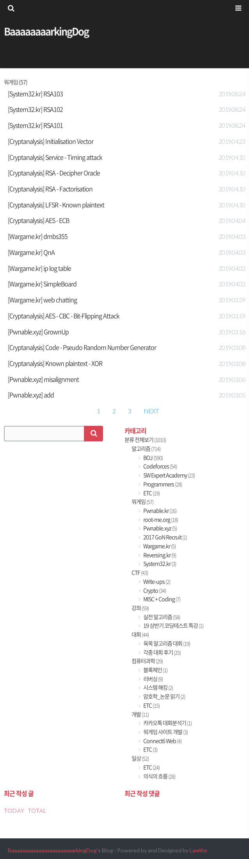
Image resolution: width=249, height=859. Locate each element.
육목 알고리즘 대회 (166, 643)
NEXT (151, 411)
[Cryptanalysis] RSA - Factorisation (50, 188)
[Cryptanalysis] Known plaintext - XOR (55, 363)
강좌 (140, 608)
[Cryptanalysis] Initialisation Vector (50, 141)
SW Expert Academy (168, 475)
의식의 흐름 (158, 776)
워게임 (142, 501)
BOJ (152, 457)
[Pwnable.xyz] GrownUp (38, 331)
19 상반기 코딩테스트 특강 (172, 625)
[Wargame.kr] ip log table (39, 268)
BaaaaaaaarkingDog (46, 31)
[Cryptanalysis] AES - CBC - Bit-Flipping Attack (63, 315)
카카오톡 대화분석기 (167, 723)
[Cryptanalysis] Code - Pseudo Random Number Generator (82, 347)
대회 (140, 634)
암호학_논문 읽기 (163, 696)
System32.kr (159, 563)
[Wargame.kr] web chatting (42, 299)
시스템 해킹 (157, 687)
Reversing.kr (159, 555)
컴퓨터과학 (147, 661)
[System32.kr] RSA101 (35, 125)
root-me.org (160, 519)
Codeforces (159, 466)
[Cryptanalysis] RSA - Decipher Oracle (54, 172)
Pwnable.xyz (159, 528)
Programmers (162, 484)
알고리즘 (146, 448)
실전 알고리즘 (161, 617)
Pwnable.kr (159, 510)
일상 (140, 758)
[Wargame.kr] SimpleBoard (42, 283)
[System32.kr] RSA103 (35, 93)
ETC (151, 493)
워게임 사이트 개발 (165, 732)
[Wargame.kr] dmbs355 (38, 236)
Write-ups (156, 581)
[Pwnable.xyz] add (31, 394)
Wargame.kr (159, 546)
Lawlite (198, 850)
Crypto (154, 590)
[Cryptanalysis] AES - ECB (38, 220)
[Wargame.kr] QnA (31, 252)
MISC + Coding (161, 599)
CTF (140, 572)
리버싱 (152, 679)
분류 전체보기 (145, 440)
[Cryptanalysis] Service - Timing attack (55, 157)
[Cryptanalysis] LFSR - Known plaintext (56, 204)
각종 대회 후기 (161, 652)
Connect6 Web (161, 741)
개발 (140, 714)
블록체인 (154, 670)
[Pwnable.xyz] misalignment (43, 379)
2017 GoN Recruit (164, 537)
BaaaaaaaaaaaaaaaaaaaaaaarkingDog (52, 850)
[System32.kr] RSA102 (35, 109)
